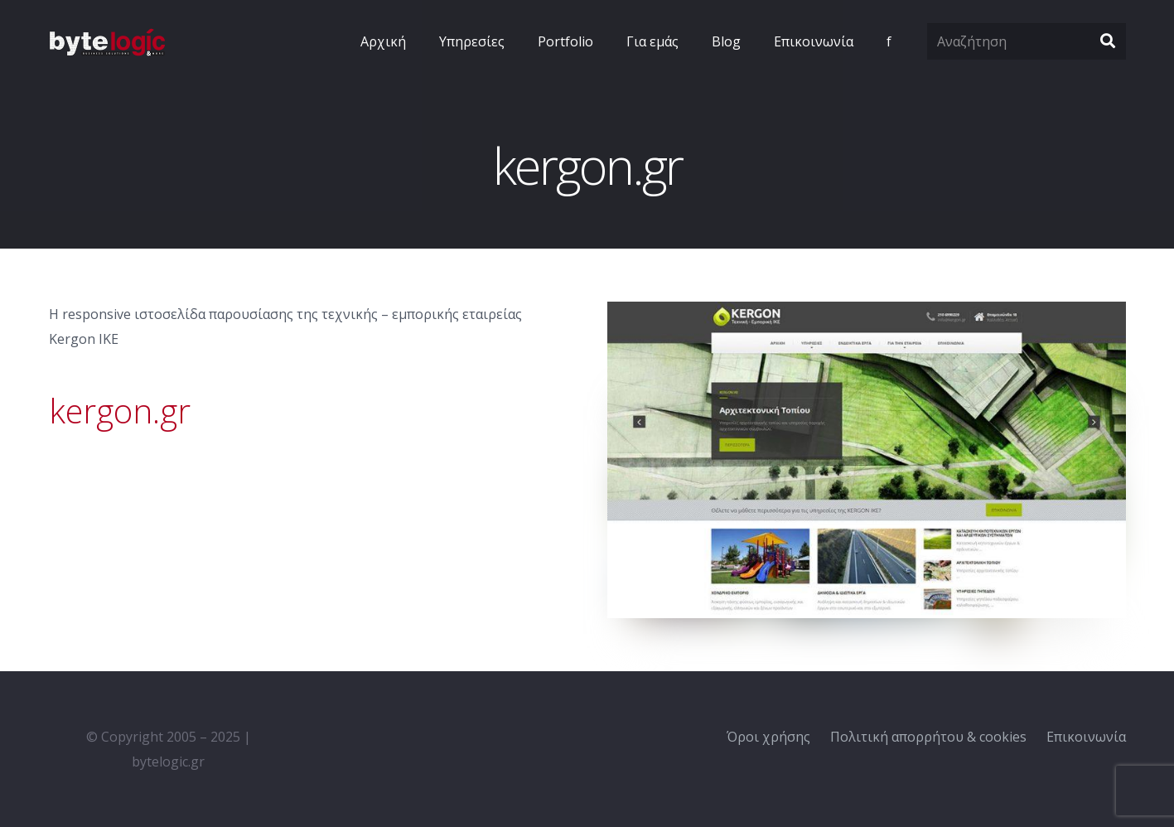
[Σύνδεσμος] (107, 41)
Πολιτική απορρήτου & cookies (928, 737)
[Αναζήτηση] (1026, 41)
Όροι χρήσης (768, 737)
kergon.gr (120, 410)
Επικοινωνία (1086, 737)
